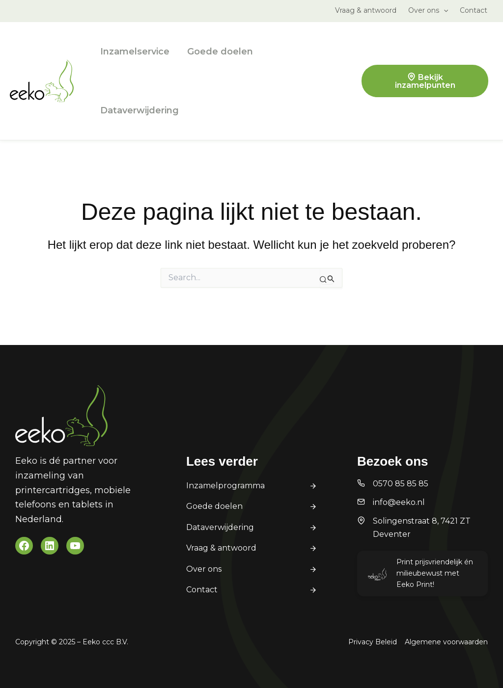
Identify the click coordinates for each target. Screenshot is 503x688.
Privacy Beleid (372, 641)
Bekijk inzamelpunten (425, 81)
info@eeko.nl (399, 502)
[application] (443, 10)
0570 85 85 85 (400, 483)
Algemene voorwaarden (446, 641)
